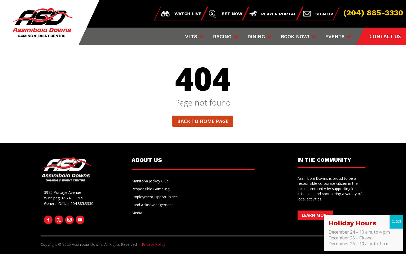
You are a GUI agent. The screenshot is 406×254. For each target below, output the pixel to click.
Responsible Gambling (150, 189)
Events (334, 37)
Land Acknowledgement (152, 205)
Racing (222, 37)
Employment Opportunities (155, 197)
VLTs (191, 37)
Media (137, 213)
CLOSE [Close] (396, 221)
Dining (256, 37)
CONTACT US (385, 36)
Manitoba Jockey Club (150, 181)
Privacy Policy (153, 244)
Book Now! (295, 37)
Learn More (315, 215)
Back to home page (203, 121)
